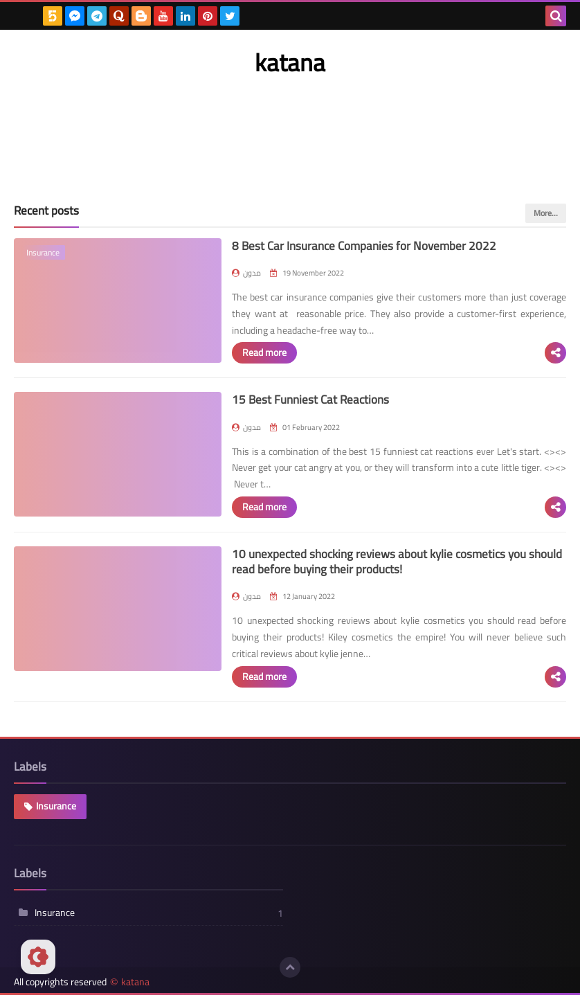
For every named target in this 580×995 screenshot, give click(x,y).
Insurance (56, 806)
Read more (264, 352)
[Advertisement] (290, 127)
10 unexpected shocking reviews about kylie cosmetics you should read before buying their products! (397, 561)
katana (135, 982)
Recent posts (46, 210)
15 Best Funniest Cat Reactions (310, 399)
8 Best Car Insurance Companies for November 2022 (364, 246)
